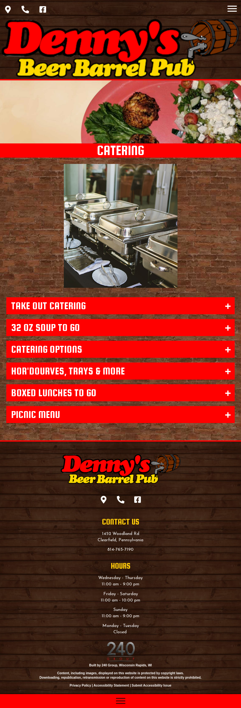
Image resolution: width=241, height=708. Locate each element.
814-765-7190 (120, 549)
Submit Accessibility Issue (152, 685)
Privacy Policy (80, 685)
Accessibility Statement (111, 685)
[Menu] (232, 8)
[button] (8, 9)
